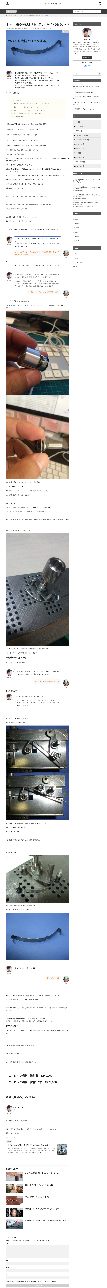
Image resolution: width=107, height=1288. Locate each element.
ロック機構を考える (18, 116)
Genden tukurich (79, 198)
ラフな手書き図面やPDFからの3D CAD (83, 92)
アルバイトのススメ (81, 135)
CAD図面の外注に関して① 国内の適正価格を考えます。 (86, 87)
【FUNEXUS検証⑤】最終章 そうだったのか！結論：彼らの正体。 (86, 180)
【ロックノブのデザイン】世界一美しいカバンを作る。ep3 (28, 110)
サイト (7, 1274)
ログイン (75, 254)
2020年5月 (76, 236)
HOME (8, 15)
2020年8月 (76, 223)
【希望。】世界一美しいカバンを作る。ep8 (38, 1197)
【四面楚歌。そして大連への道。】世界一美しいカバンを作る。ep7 (45, 1222)
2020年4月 (76, 241)
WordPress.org (77, 267)
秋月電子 (14, 305)
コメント (8, 1243)
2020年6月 (76, 232)
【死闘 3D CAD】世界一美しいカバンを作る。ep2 (26, 107)
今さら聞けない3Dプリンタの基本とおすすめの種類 (86, 97)
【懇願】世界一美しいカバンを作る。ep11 (38, 1185)
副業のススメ (79, 148)
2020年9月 (76, 219)
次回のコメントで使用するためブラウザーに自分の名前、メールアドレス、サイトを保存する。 (32, 1281)
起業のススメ (79, 157)
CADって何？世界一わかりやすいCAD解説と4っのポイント (86, 103)
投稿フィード (76, 258)
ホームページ (79, 144)
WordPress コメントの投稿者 (82, 206)
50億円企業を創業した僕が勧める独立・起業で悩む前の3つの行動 (86, 203)
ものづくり (15, 15)
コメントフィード (78, 262)
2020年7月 (76, 228)
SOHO (37, 28)
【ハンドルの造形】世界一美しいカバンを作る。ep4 (26, 113)
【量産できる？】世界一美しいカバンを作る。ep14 (41, 1209)
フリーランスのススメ (82, 140)
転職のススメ (79, 166)
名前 (7, 1260)
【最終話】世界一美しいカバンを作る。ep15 (85, 109)
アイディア (50, 28)
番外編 (78, 153)
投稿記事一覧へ (86, 57)
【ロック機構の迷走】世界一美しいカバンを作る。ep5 (38, 15)
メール (8, 1267)
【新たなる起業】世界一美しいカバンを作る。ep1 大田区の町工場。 (30, 104)
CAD (77, 122)
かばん (21, 15)
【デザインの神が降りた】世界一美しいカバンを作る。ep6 (28, 1145)
